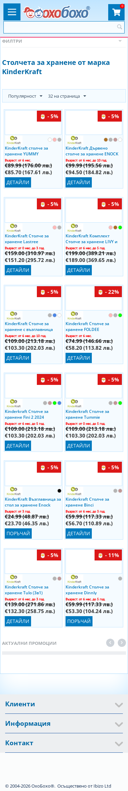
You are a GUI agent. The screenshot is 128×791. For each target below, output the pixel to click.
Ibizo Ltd (102, 786)
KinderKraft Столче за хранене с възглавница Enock (29, 326)
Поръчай (18, 533)
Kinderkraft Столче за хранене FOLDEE (87, 326)
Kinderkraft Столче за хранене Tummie (87, 413)
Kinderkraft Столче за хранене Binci (87, 501)
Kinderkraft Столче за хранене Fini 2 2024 (26, 413)
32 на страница (67, 96)
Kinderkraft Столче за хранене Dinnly (87, 589)
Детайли (17, 182)
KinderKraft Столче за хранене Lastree (27, 238)
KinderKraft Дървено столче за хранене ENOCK (92, 150)
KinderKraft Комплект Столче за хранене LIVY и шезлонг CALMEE (91, 238)
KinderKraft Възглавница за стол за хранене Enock (33, 501)
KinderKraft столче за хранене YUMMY (26, 150)
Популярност (25, 96)
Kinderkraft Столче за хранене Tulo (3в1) (26, 589)
